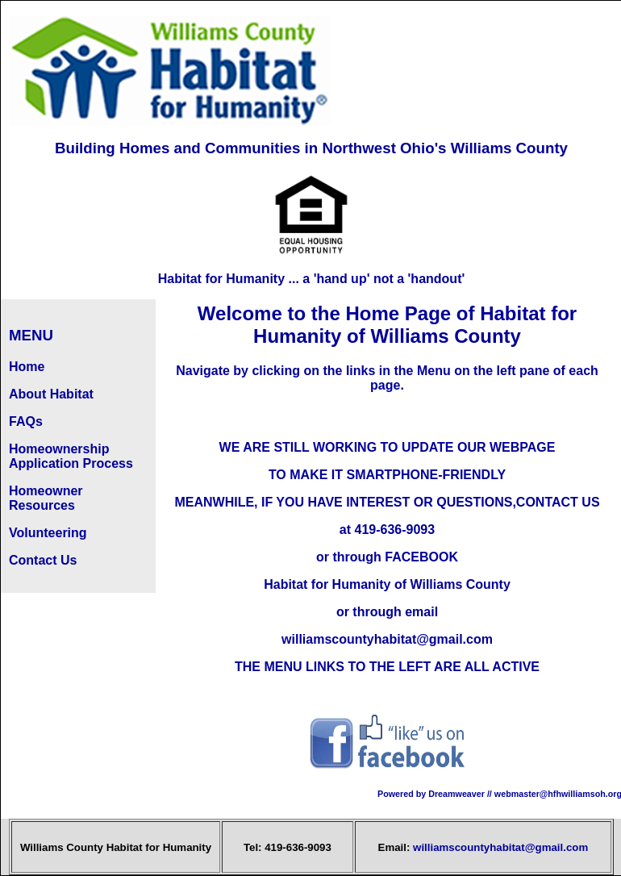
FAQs (26, 421)
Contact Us (43, 560)
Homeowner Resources (46, 498)
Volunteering (48, 533)
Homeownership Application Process (71, 456)
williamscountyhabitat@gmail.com (500, 847)
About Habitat (51, 394)
